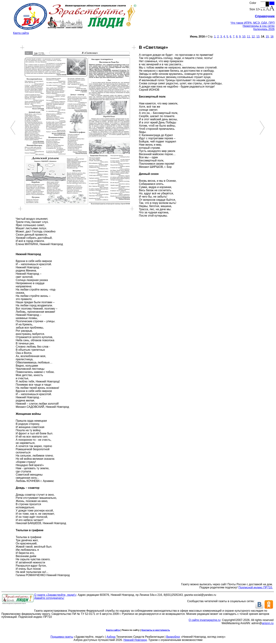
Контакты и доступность (155, 630)
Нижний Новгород (135, 639)
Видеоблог (173, 636)
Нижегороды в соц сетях (259, 25)
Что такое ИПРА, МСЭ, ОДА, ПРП (253, 22)
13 (257, 36)
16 (272, 36)
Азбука (110, 636)
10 (243, 36)
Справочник (265, 16)
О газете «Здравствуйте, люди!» (55, 594)
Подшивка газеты (62, 636)
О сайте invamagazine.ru (205, 620)
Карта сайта (21, 33)
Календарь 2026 (264, 29)
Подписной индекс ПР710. (256, 587)
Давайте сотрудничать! (49, 598)
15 (267, 36)
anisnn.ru (268, 623)
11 (248, 36)
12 (253, 36)
